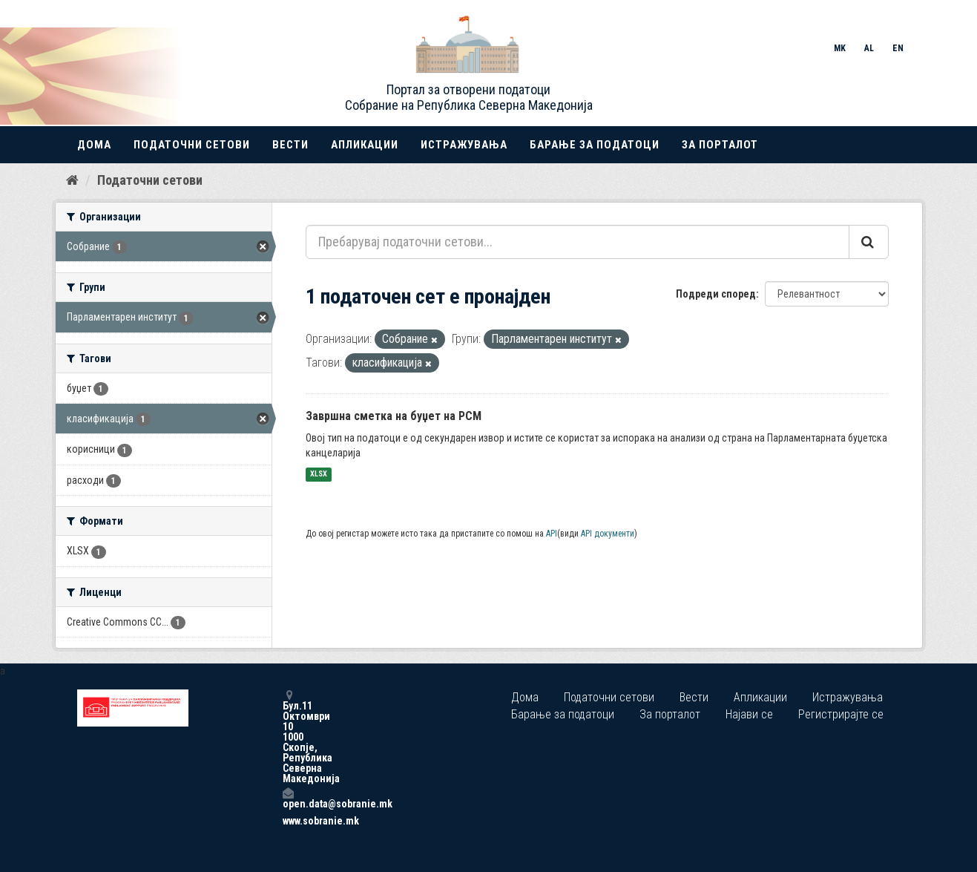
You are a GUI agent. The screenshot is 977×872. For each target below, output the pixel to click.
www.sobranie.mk (288, 821)
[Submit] (869, 242)
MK (840, 48)
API (551, 533)
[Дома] (72, 180)
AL (869, 48)
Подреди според (716, 294)
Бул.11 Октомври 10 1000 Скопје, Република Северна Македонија (288, 736)
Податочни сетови (192, 144)
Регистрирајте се (841, 714)
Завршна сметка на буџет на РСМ (393, 416)
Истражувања (464, 144)
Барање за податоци (594, 144)
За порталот (720, 144)
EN (898, 48)
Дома (94, 144)
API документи (607, 533)
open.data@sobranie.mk (288, 798)
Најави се (749, 714)
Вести (290, 144)
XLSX (318, 474)
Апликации (364, 144)
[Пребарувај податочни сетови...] (577, 242)
